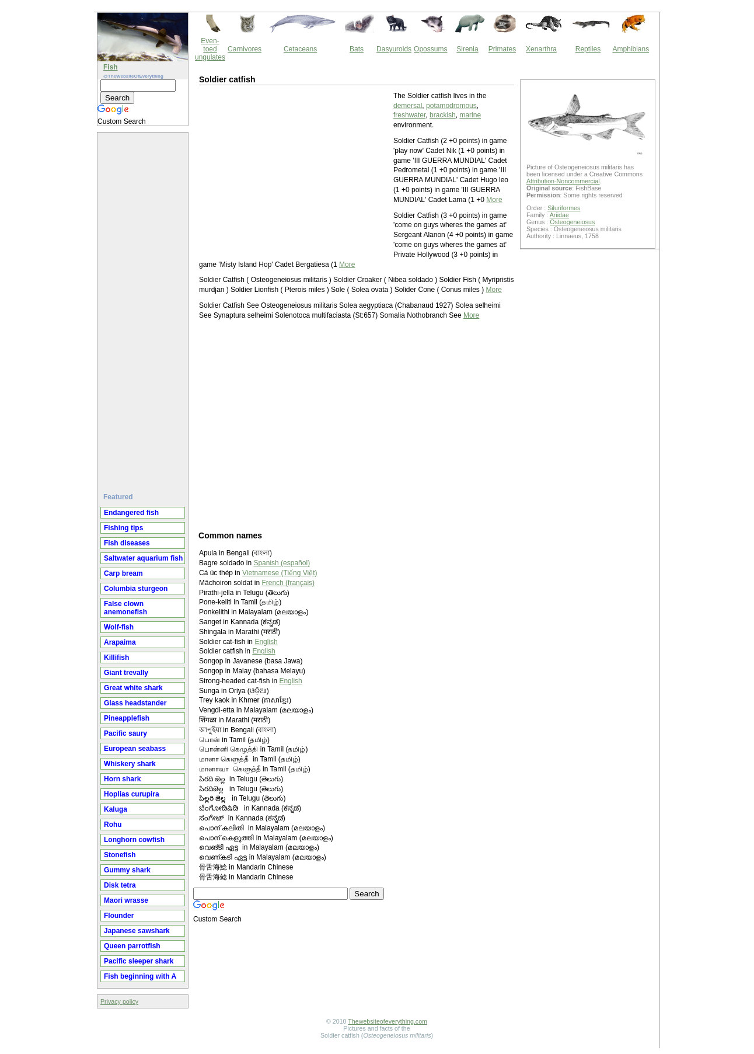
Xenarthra (541, 49)
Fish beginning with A (140, 976)
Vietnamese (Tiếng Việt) (279, 573)
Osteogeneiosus (572, 221)
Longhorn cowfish (134, 840)
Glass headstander (135, 703)
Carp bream (123, 573)
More (494, 200)
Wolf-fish (119, 627)
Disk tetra (120, 885)
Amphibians (630, 49)
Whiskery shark (130, 764)
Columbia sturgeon (135, 589)
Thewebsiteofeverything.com (387, 1021)
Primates (502, 49)
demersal (407, 106)
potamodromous (451, 106)
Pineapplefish (126, 718)
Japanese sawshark (137, 931)
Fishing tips (123, 528)
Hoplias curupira (131, 794)
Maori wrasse (126, 900)
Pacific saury (125, 733)
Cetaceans (300, 49)
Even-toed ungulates (210, 49)
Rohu (113, 824)
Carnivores (244, 49)
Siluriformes (563, 207)
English (265, 642)
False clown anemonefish (125, 608)
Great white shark (133, 688)
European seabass (135, 749)
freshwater (409, 115)
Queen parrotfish (132, 946)
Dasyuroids (393, 49)
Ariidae (559, 214)
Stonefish (120, 855)
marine (470, 115)
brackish (443, 115)
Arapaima (120, 642)
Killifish (116, 657)
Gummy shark (127, 870)
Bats (357, 49)
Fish (110, 67)
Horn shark (122, 779)
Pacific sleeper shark (138, 961)
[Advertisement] (144, 308)
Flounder (119, 916)
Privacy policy (119, 1001)
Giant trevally (126, 673)
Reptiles (588, 49)
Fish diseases (127, 543)
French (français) (288, 583)
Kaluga (115, 809)
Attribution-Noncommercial (563, 181)
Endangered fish (131, 513)
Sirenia (467, 49)
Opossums (430, 49)
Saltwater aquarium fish (143, 558)
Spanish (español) (281, 563)
